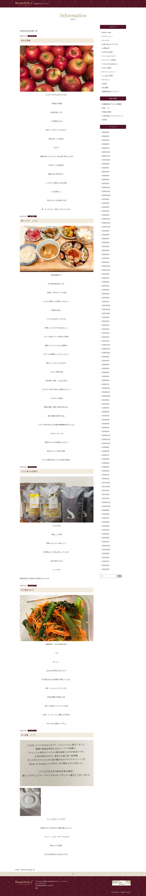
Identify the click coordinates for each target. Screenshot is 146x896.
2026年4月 (105, 136)
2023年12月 (106, 219)
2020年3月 (105, 376)
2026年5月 (105, 132)
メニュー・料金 (101, 3)
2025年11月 (106, 156)
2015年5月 (105, 565)
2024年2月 (105, 215)
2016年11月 (106, 502)
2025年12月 (106, 152)
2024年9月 (105, 199)
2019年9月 (105, 400)
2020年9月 (105, 357)
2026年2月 (105, 144)
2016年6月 (105, 522)
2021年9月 (105, 317)
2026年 (104, 120)
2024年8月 (105, 203)
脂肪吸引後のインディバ (110, 91)
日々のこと (32, 36)
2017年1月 (105, 498)
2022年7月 (105, 278)
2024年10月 (106, 195)
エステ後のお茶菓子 (29, 471)
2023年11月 (106, 223)
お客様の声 (106, 48)
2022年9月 (105, 274)
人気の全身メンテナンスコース (112, 116)
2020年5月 (105, 368)
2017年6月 (105, 494)
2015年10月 (106, 549)
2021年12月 (106, 305)
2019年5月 (105, 416)
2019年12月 (106, 388)
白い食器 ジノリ (28, 735)
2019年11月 (106, 392)
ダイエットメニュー (109, 72)
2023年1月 (105, 262)
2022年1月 (105, 301)
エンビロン (106, 40)
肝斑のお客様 (106, 112)
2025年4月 (105, 175)
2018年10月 (106, 443)
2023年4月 (105, 250)
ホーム (72, 3)
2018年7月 (105, 455)
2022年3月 (105, 294)
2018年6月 (105, 459)
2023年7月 (105, 238)
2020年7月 (105, 360)
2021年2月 (105, 341)
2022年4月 (105, 290)
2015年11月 (106, 545)
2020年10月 (106, 353)
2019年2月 (105, 427)
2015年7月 (105, 561)
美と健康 (32, 216)
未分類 (104, 83)
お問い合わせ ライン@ (110, 44)
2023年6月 (105, 242)
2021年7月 (105, 325)
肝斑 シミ (106, 108)
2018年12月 (106, 435)
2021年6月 (105, 329)
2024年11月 (106, 191)
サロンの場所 (106, 68)
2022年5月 (105, 286)
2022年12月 (106, 266)
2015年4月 (105, 569)
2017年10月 (106, 486)
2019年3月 (105, 423)
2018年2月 (105, 475)
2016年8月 (105, 514)
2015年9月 (105, 553)
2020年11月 (106, 349)
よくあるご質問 (107, 76)
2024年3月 (105, 211)
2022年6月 (105, 282)
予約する (125, 3)
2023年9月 (105, 231)
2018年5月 (105, 463)
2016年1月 (105, 541)
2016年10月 (106, 506)
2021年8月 (105, 321)
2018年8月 (105, 451)
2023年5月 (105, 246)
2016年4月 (105, 530)
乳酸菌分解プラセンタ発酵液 (112, 104)
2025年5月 (105, 172)
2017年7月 (105, 490)
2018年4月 (105, 467)
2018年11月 (106, 439)
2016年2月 (105, 538)
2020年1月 (105, 384)
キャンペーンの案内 (109, 60)
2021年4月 (105, 337)
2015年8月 (105, 557)
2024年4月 (105, 207)
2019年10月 (106, 396)
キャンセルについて (109, 56)
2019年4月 (105, 420)
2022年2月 (105, 297)
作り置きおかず (27, 590)
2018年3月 (105, 471)
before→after (106, 32)
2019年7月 (105, 408)
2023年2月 (105, 258)
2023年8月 (105, 234)
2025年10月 (106, 160)
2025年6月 (105, 168)
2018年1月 (105, 478)
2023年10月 (106, 227)
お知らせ (80, 3)
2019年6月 (105, 412)
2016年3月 (105, 534)
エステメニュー (107, 36)
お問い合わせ (113, 3)
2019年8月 (105, 404)
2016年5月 (105, 526)
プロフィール (89, 3)
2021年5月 (105, 333)
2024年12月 (106, 187)
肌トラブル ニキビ (29, 220)
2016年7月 (105, 518)
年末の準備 (25, 40)
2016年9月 (105, 510)
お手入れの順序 (107, 52)
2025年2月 (105, 183)
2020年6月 (105, 364)
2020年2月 (105, 380)
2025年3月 (105, 179)
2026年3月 (105, 140)
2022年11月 (106, 270)
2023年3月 (105, 254)
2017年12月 (106, 483)
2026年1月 (105, 148)
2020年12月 (106, 345)
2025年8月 (105, 164)
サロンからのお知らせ (109, 64)
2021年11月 (106, 309)
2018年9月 (105, 447)
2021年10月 (106, 313)
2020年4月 (105, 372)
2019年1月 (105, 431)
